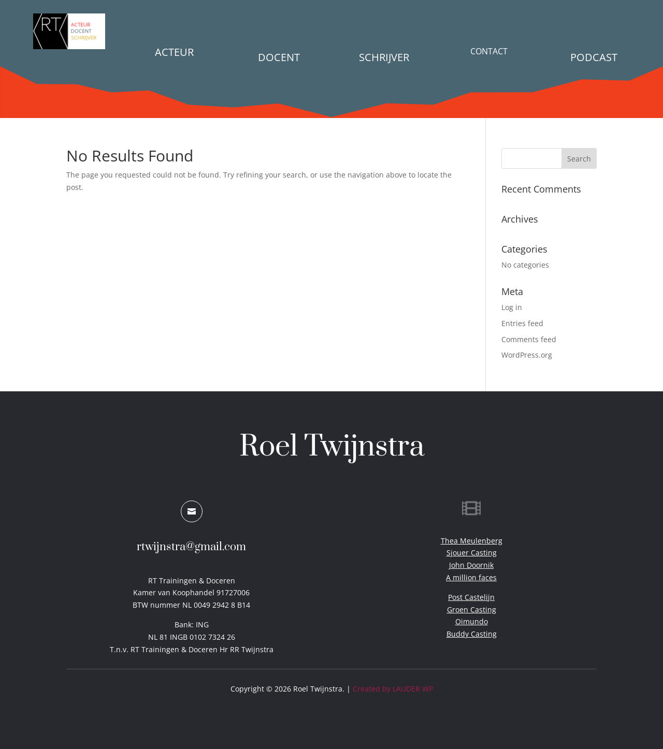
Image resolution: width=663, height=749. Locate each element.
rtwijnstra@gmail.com (191, 547)
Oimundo (471, 621)
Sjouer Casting (471, 552)
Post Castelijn (471, 597)
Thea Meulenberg (471, 541)
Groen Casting (471, 609)
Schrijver (384, 57)
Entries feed (522, 323)
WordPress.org (526, 355)
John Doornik (471, 565)
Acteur (174, 52)
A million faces (471, 577)
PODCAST (593, 57)
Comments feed (528, 339)
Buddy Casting (471, 634)
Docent (279, 57)
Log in (511, 307)
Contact (489, 51)
